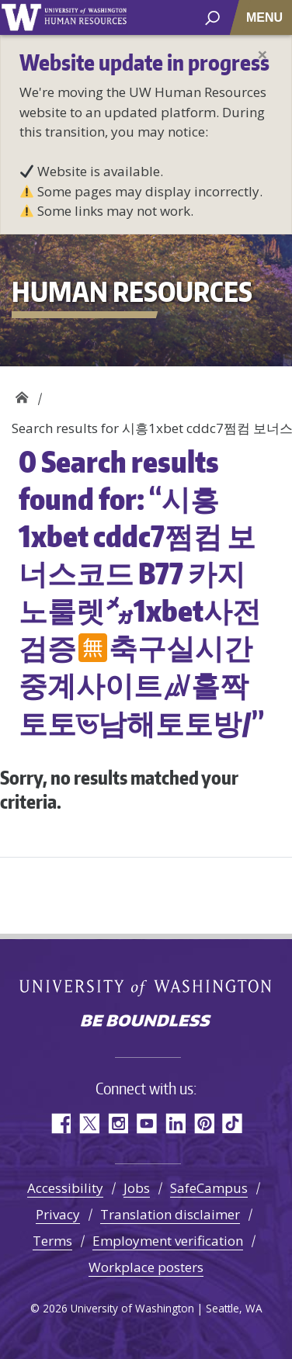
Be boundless (146, 1022)
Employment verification (167, 1241)
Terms (52, 1241)
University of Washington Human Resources (85, 17)
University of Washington (21, 17)
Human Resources (21, 394)
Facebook (60, 1123)
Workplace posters (146, 1267)
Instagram (117, 1123)
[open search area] (212, 16)
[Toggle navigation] (266, 17)
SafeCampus (209, 1188)
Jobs (136, 1188)
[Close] (262, 54)
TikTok (232, 1123)
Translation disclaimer (170, 1214)
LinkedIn (175, 1123)
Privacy (58, 1214)
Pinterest (203, 1123)
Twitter (88, 1123)
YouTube (146, 1123)
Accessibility (65, 1188)
